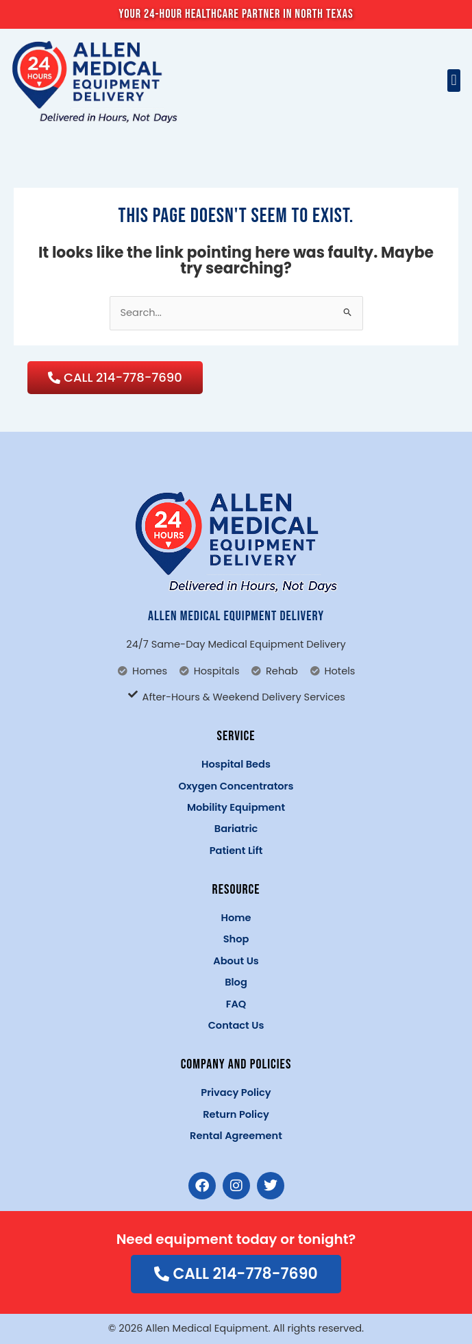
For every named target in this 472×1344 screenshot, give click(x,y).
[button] (453, 80)
